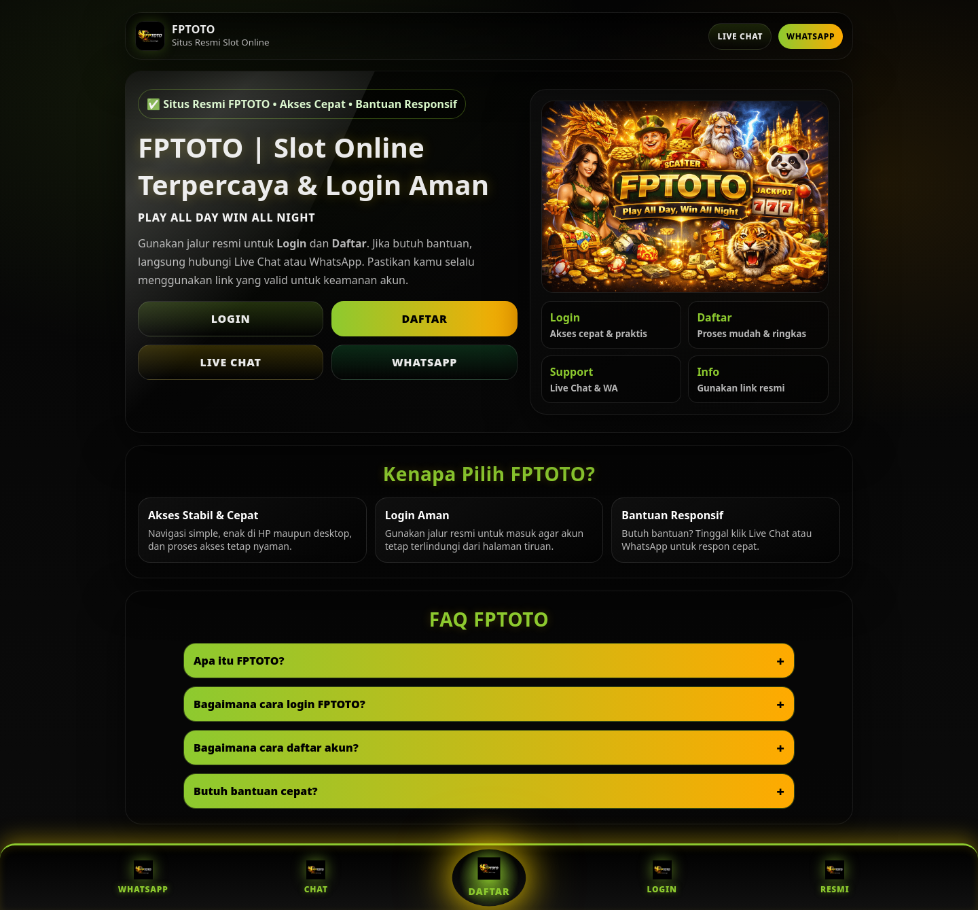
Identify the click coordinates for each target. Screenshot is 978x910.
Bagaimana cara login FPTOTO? (279, 704)
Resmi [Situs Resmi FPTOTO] (835, 877)
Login (231, 318)
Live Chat (740, 36)
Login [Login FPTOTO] (661, 877)
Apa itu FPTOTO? (239, 660)
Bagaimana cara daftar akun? (276, 747)
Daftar (424, 318)
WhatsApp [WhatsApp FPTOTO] (143, 877)
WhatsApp (810, 36)
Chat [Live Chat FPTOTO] (316, 877)
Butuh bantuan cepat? (256, 791)
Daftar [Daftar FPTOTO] (488, 877)
